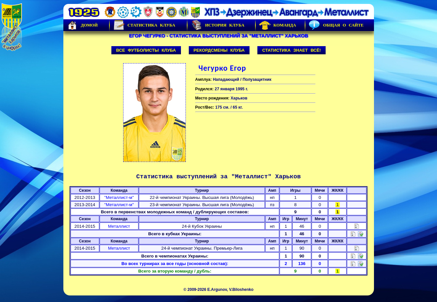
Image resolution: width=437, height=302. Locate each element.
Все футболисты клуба (146, 50)
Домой (82, 25)
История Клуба (217, 25)
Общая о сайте (336, 25)
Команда (277, 25)
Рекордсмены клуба (219, 50)
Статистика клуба (144, 25)
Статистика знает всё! (291, 50)
